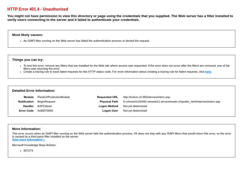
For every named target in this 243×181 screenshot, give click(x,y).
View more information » (28, 139)
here (208, 71)
